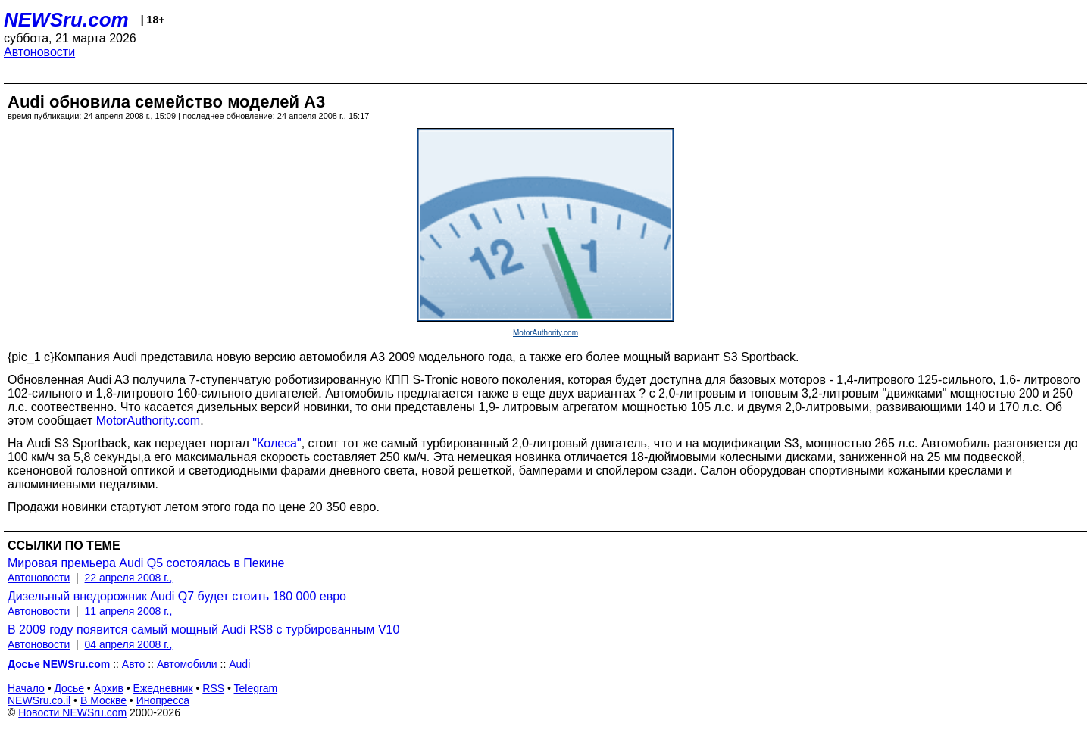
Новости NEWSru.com (72, 712)
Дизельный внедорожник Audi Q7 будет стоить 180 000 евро (177, 596)
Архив (108, 688)
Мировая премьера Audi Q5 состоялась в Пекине (146, 562)
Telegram (256, 688)
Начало (26, 688)
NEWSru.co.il (39, 700)
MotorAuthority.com (545, 333)
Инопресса (163, 700)
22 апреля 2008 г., (129, 578)
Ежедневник (163, 688)
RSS (213, 688)
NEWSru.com (66, 19)
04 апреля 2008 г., (129, 644)
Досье (69, 688)
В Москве (103, 700)
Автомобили (187, 664)
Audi (239, 664)
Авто (133, 664)
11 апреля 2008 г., (129, 611)
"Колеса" (276, 443)
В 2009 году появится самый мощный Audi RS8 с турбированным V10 (203, 629)
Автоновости (39, 51)
